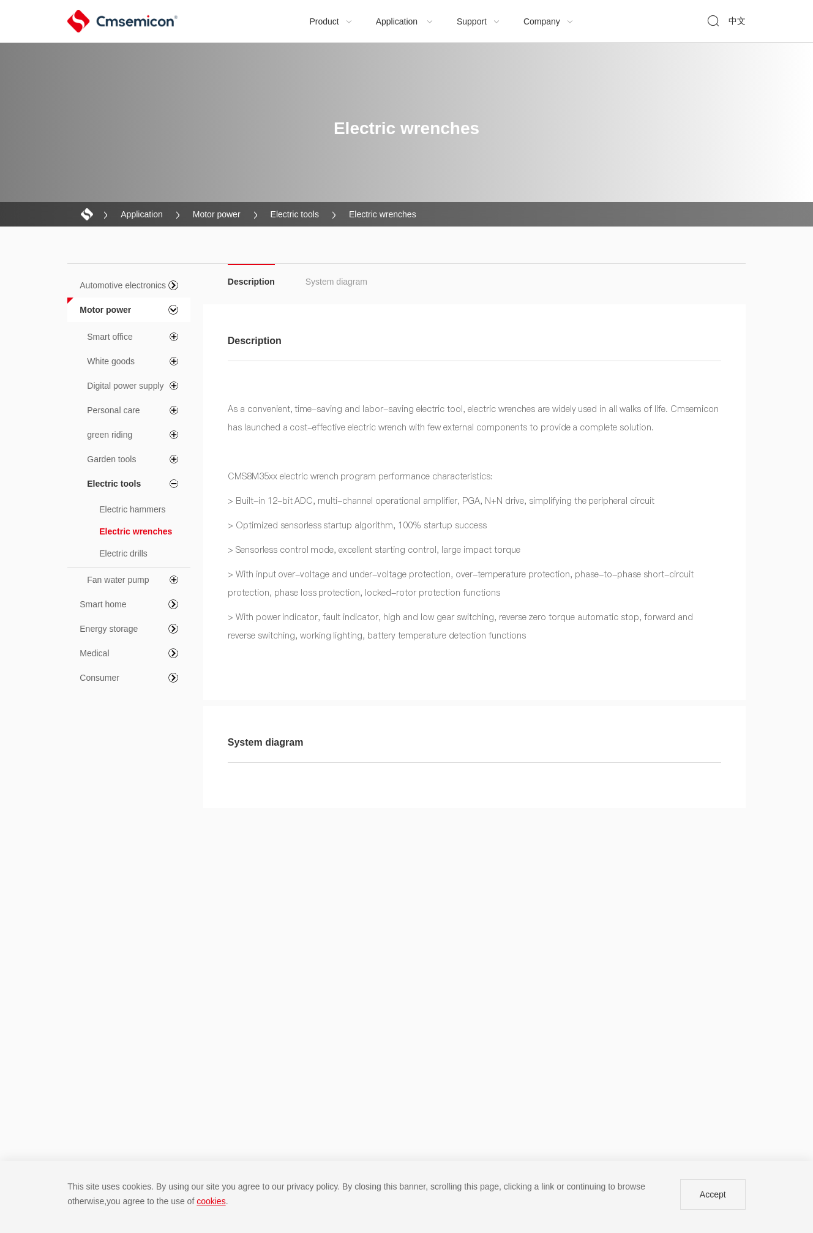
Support (478, 21)
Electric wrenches (382, 214)
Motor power (217, 214)
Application (404, 21)
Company (548, 21)
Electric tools (295, 214)
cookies (211, 1201)
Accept (713, 1194)
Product (331, 21)
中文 (737, 21)
